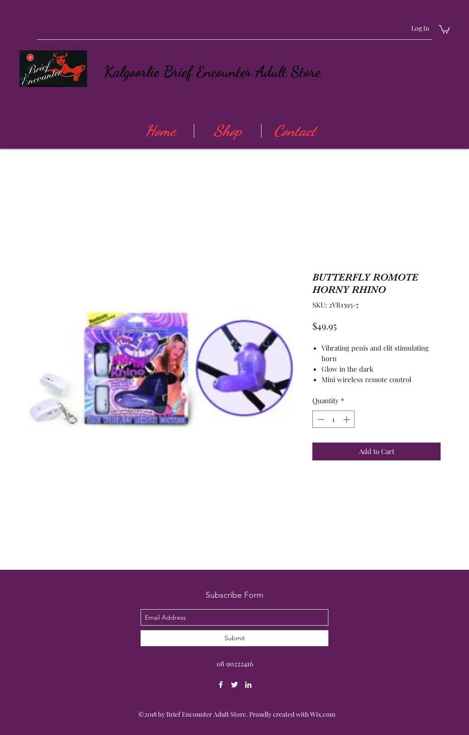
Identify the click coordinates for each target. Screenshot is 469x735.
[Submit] (234, 638)
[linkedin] (248, 684)
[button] (444, 28)
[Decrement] (320, 419)
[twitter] (234, 684)
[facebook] (220, 684)
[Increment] (347, 419)
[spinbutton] (333, 419)
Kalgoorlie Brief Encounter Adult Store (212, 72)
